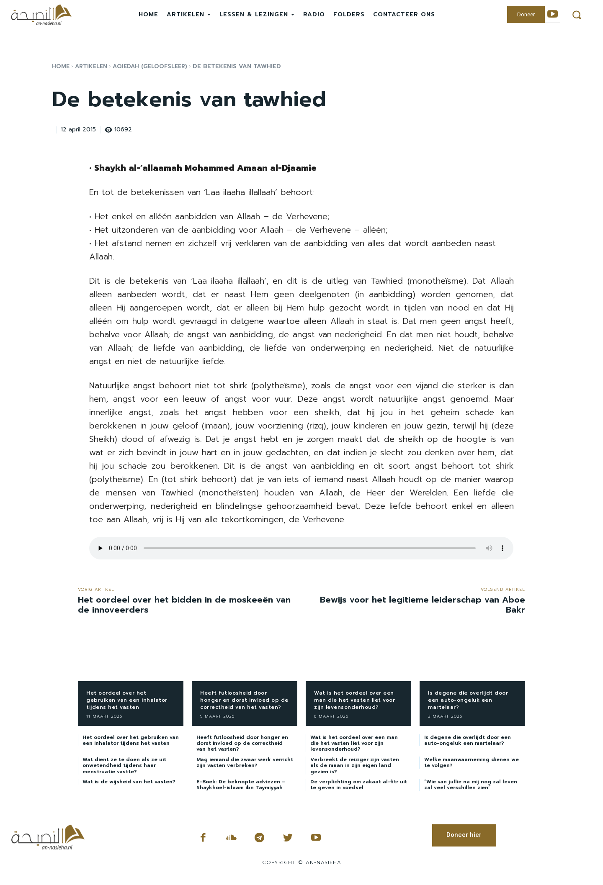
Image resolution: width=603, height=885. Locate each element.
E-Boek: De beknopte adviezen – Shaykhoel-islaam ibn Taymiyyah (241, 784)
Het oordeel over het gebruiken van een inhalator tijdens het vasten (127, 700)
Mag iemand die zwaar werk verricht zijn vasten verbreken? (244, 762)
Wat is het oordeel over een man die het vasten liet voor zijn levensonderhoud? (354, 700)
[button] (577, 15)
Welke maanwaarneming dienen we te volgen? (471, 762)
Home (61, 66)
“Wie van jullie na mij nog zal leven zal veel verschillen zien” (470, 784)
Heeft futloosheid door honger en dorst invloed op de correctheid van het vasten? (244, 700)
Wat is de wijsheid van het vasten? (128, 781)
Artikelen (92, 66)
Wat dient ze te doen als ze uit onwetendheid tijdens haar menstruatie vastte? (124, 765)
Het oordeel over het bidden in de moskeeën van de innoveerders (184, 604)
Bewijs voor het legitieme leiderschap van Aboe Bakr (422, 604)
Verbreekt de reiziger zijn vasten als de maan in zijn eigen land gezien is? (354, 765)
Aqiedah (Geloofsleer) (154, 66)
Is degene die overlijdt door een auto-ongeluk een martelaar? (468, 700)
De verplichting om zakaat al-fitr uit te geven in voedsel (358, 784)
